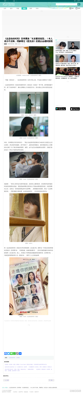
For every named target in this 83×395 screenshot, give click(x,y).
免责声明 (21, 391)
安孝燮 (18, 357)
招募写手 (37, 391)
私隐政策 (26, 391)
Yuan (22, 43)
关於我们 (15, 391)
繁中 (75, 0)
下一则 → (51, 380)
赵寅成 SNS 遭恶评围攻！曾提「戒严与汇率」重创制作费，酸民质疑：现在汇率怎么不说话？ (67, 64)
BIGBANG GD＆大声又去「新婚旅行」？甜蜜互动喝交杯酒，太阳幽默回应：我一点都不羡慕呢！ (67, 77)
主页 (3, 387)
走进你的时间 (12, 357)
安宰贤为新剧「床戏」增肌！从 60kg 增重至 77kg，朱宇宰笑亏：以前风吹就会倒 (66, 51)
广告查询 (31, 391)
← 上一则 (6, 380)
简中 (79, 0)
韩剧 (5, 43)
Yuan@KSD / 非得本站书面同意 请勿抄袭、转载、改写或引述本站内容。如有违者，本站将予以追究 (27, 320)
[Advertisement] (28, 337)
